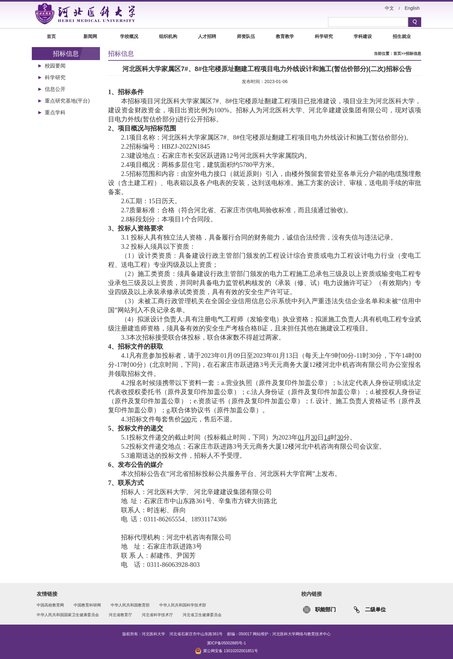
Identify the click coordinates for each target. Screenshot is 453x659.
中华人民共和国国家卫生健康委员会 (68, 615)
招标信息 (413, 53)
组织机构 (168, 36)
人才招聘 (207, 36)
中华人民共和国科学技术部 (182, 605)
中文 (389, 8)
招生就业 (402, 36)
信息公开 (55, 89)
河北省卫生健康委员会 (202, 615)
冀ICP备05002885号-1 (226, 643)
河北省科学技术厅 (157, 615)
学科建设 (363, 36)
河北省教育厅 (120, 615)
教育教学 (285, 36)
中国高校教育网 (50, 605)
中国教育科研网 (87, 605)
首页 (51, 36)
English (412, 8)
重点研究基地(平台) (67, 101)
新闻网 (90, 36)
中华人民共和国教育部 (130, 605)
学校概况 (129, 36)
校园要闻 (55, 65)
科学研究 (324, 36)
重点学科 (55, 112)
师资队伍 (246, 36)
